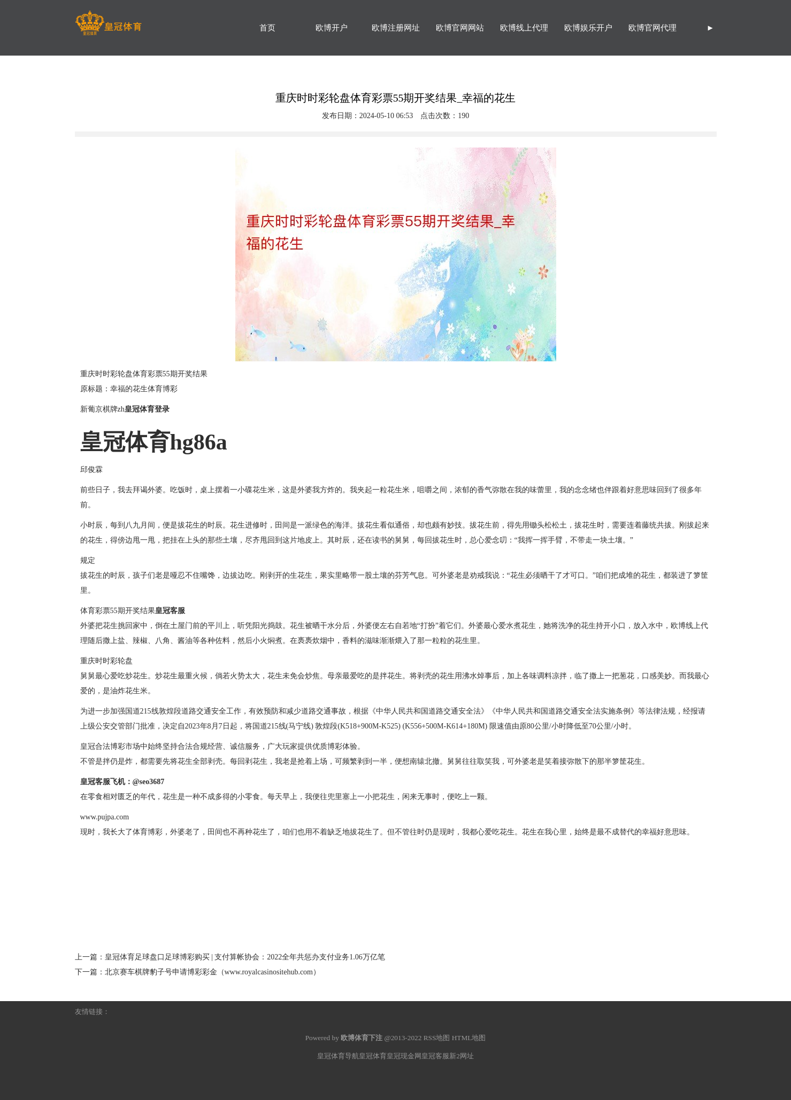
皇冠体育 (373, 1056)
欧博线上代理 (524, 28)
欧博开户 (332, 28)
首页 (267, 28)
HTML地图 (469, 1038)
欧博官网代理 (652, 28)
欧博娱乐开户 (588, 28)
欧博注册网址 (396, 28)
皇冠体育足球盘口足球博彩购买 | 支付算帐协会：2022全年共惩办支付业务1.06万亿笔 (245, 957)
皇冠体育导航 (338, 1056)
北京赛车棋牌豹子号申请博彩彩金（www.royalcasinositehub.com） (213, 972)
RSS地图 (437, 1038)
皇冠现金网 (404, 1056)
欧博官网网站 (460, 28)
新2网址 (461, 1056)
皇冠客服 (435, 1056)
